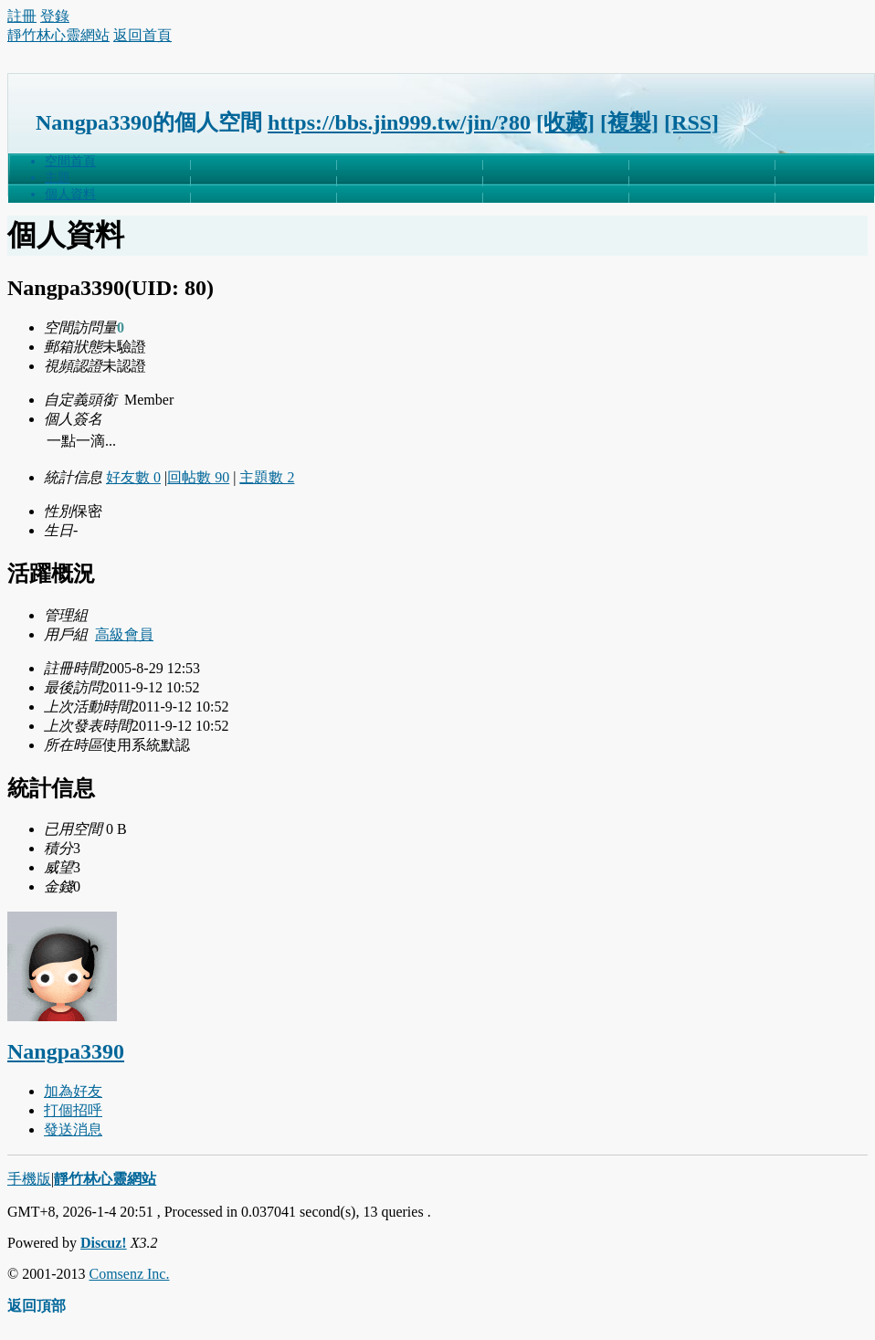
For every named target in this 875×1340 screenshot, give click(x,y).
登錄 (54, 16)
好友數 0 (133, 477)
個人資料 (70, 194)
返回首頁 (142, 35)
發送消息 (73, 1129)
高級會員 (124, 634)
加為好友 (73, 1091)
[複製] (629, 122)
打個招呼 (73, 1110)
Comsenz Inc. (129, 1274)
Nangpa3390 (65, 1051)
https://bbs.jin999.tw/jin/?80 (399, 122)
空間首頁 (70, 161)
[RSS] (691, 122)
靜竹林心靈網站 (58, 35)
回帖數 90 (198, 477)
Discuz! (103, 1242)
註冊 (22, 16)
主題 (57, 178)
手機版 (29, 1179)
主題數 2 (266, 477)
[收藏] (565, 122)
